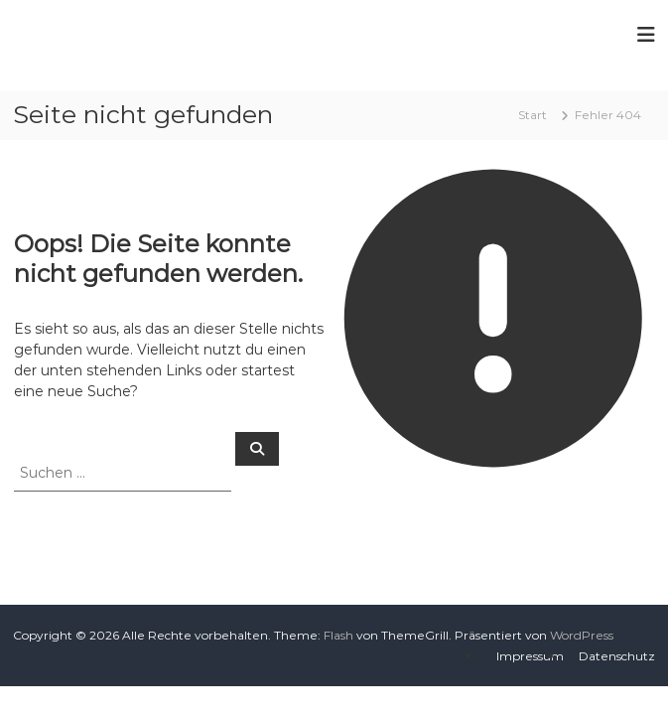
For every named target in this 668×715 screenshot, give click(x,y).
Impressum (530, 655)
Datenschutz (617, 655)
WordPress (581, 635)
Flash (338, 635)
